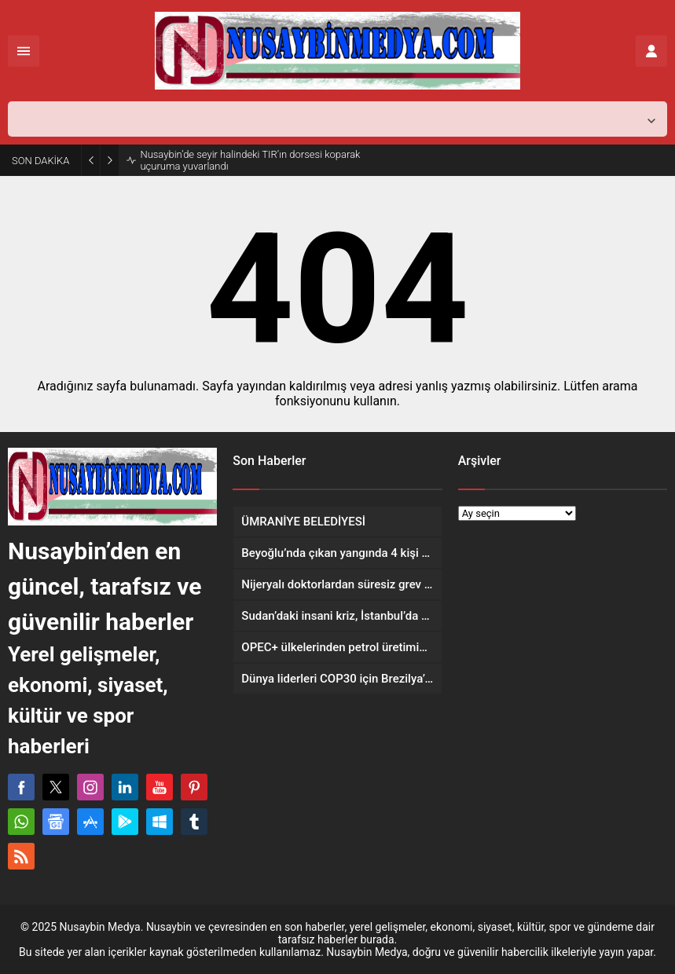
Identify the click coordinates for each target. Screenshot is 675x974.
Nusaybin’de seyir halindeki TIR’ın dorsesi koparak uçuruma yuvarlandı (250, 160)
